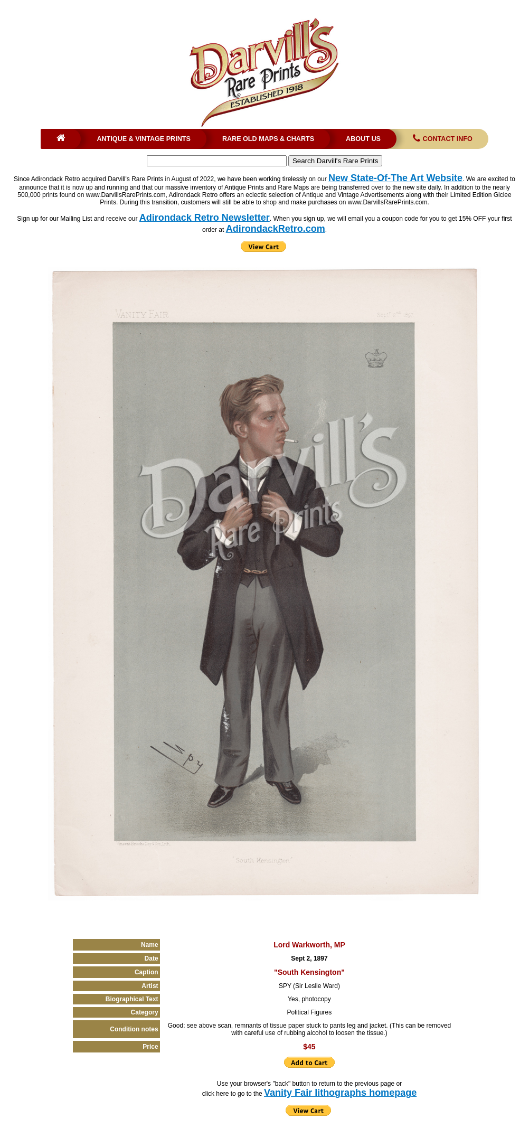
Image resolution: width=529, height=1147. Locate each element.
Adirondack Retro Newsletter (204, 217)
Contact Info (442, 139)
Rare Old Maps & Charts (268, 139)
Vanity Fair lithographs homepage (340, 1092)
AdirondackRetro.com (275, 228)
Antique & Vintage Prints (144, 139)
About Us (363, 139)
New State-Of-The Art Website (395, 178)
